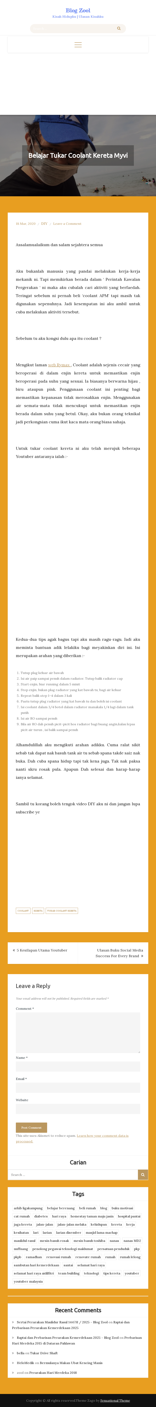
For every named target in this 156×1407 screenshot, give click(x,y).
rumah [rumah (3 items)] (110, 1257)
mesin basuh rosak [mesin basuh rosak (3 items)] (54, 1241)
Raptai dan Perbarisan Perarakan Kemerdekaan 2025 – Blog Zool (68, 1338)
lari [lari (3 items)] (35, 1232)
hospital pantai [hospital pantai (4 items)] (129, 1216)
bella (20, 1353)
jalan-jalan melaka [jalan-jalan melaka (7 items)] (71, 1224)
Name (22, 1058)
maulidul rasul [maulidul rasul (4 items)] (24, 1241)
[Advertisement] (78, 83)
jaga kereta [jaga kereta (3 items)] (23, 1224)
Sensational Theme (115, 1400)
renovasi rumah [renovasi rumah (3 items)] (58, 1257)
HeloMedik (25, 1363)
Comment (25, 1008)
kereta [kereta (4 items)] (116, 1224)
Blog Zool (78, 10)
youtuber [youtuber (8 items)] (132, 1273)
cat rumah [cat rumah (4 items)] (22, 1216)
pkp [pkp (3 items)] (137, 1249)
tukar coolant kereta (61, 910)
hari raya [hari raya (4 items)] (59, 1216)
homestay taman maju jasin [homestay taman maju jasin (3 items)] (92, 1216)
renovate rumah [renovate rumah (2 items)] (88, 1257)
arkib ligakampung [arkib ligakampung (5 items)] (28, 1208)
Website (22, 1100)
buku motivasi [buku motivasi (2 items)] (122, 1208)
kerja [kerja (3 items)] (130, 1224)
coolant (23, 910)
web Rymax (59, 364)
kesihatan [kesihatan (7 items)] (21, 1232)
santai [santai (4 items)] (68, 1265)
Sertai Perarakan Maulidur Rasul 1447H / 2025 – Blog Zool (62, 1322)
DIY (44, 223)
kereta (38, 910)
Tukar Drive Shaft (44, 1353)
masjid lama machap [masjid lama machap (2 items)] (101, 1232)
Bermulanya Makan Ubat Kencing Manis (71, 1363)
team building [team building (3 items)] (69, 1273)
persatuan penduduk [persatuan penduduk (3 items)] (114, 1249)
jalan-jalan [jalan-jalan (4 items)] (44, 1224)
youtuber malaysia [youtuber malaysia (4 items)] (28, 1281)
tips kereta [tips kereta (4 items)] (111, 1273)
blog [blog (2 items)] (103, 1208)
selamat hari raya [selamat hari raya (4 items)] (91, 1265)
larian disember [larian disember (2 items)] (68, 1232)
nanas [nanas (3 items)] (114, 1241)
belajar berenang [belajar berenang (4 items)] (61, 1208)
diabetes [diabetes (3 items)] (41, 1216)
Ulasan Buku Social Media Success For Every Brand (119, 953)
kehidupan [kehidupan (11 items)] (99, 1224)
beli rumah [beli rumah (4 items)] (87, 1208)
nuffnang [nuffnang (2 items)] (21, 1249)
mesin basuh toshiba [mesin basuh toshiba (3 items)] (89, 1241)
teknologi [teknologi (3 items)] (91, 1273)
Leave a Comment (67, 224)
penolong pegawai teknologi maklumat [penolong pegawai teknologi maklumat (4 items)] (62, 1249)
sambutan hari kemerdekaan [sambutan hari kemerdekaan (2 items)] (36, 1265)
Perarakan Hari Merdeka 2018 (53, 1373)
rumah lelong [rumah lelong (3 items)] (130, 1257)
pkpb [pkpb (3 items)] (17, 1257)
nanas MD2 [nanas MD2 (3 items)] (132, 1241)
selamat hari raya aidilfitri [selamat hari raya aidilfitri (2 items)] (34, 1273)
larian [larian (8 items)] (47, 1232)
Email (21, 1079)
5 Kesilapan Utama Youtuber (42, 950)
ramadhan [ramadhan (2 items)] (34, 1257)
